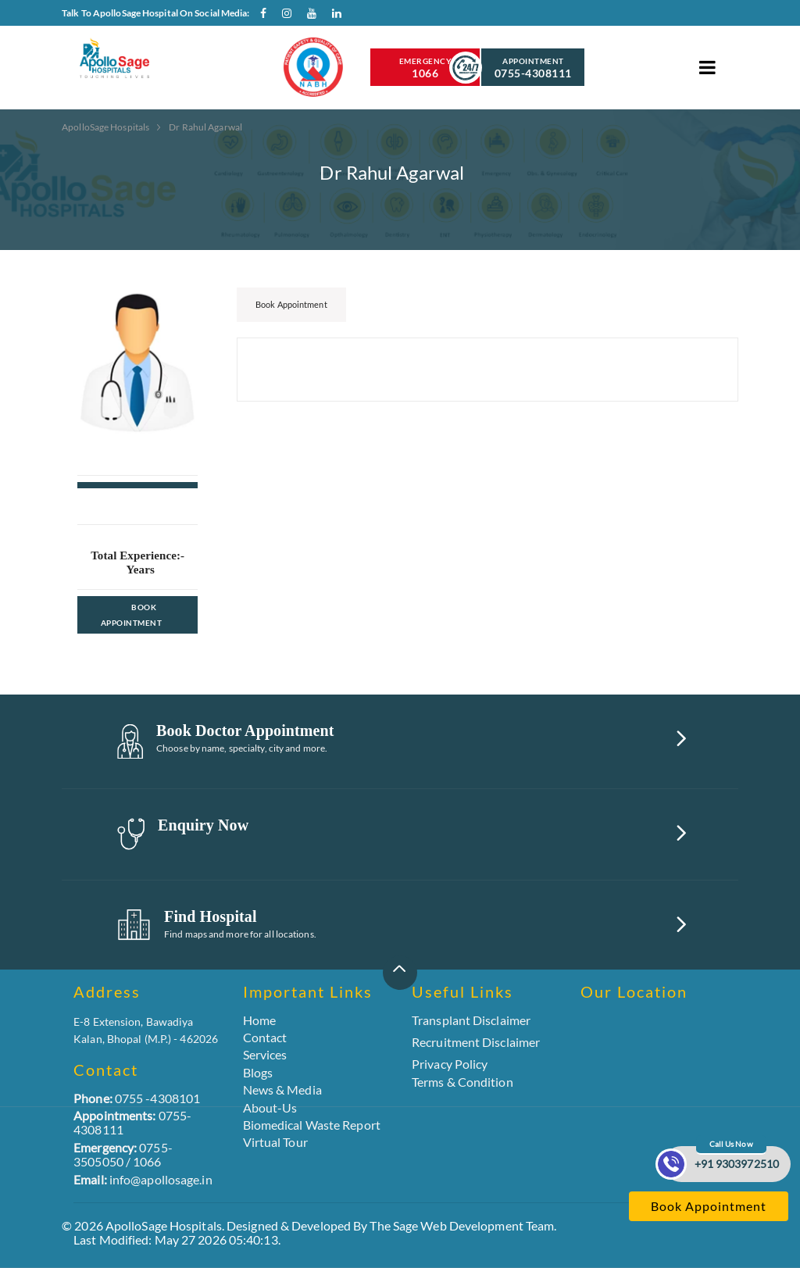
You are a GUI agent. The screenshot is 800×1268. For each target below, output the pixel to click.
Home (259, 1020)
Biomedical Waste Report (311, 1124)
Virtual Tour (275, 1141)
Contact (265, 1037)
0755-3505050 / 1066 (123, 1154)
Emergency (425, 68)
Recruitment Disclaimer (476, 1042)
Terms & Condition (462, 1081)
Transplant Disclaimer (471, 1020)
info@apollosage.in (142, 1179)
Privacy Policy (450, 1063)
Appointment (532, 68)
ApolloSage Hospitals (106, 127)
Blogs (258, 1072)
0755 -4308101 (136, 1098)
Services (265, 1054)
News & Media (282, 1089)
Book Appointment (131, 614)
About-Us (270, 1107)
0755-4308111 (132, 1122)
